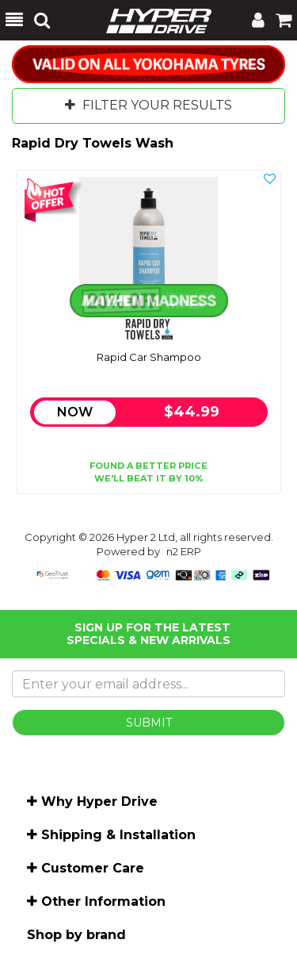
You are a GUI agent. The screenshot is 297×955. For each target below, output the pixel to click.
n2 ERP (183, 551)
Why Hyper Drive (99, 801)
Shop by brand (76, 934)
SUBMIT (149, 722)
